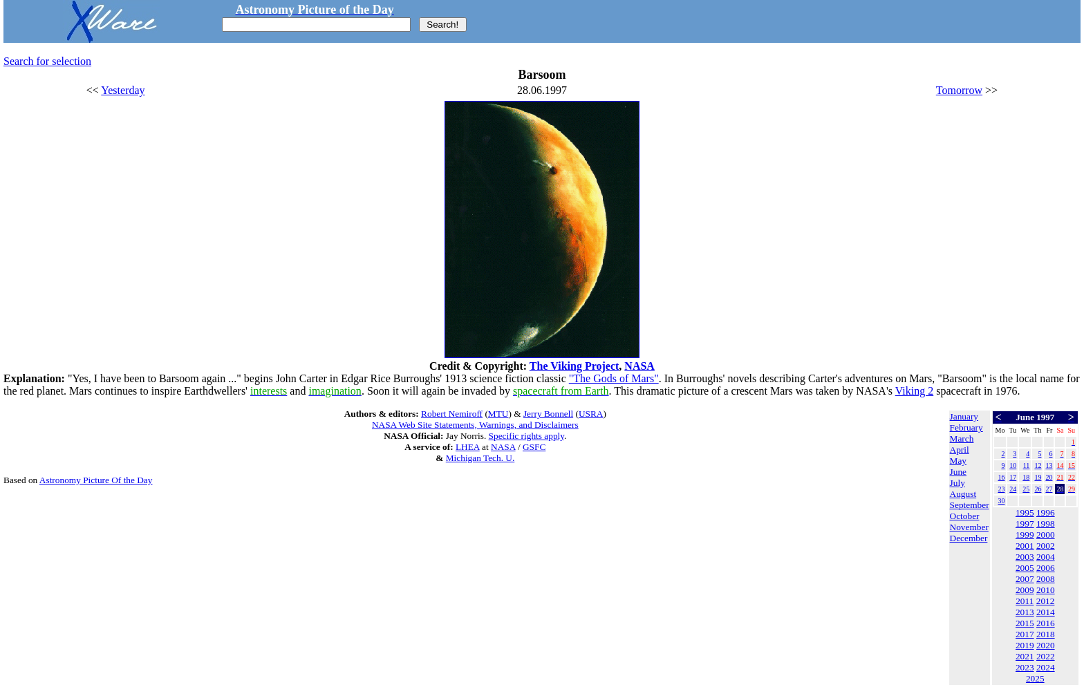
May (958, 460)
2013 (1025, 612)
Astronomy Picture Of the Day (96, 480)
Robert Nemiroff (452, 413)
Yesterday (122, 90)
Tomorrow (959, 90)
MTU (498, 413)
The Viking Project (574, 366)
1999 (1025, 534)
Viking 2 (914, 391)
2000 (1045, 534)
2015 (1025, 623)
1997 (1025, 523)
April (959, 449)
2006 (1045, 568)
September (969, 505)
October (965, 516)
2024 (1045, 667)
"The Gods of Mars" (614, 378)
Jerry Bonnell (548, 413)
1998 (1045, 523)
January (964, 416)
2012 (1045, 601)
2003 (1025, 557)
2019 (1025, 645)
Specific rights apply (526, 436)
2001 (1025, 545)
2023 (1025, 667)
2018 (1045, 634)
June (958, 472)
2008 (1045, 579)
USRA (591, 413)
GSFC (534, 447)
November (969, 527)
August (963, 494)
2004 (1045, 557)
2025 (1035, 678)
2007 (1025, 579)
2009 (1025, 590)
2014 (1045, 612)
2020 (1045, 645)
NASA (639, 366)
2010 (1045, 590)
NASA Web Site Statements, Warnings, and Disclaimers (475, 425)
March (962, 438)
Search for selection (47, 61)
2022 (1045, 656)
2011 (1025, 601)
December (969, 538)
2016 (1045, 623)
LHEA (468, 447)
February (966, 427)
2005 (1025, 568)
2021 (1025, 656)
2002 (1045, 545)
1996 (1045, 512)
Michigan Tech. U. (480, 458)
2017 (1025, 634)
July (957, 483)
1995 (1025, 512)
